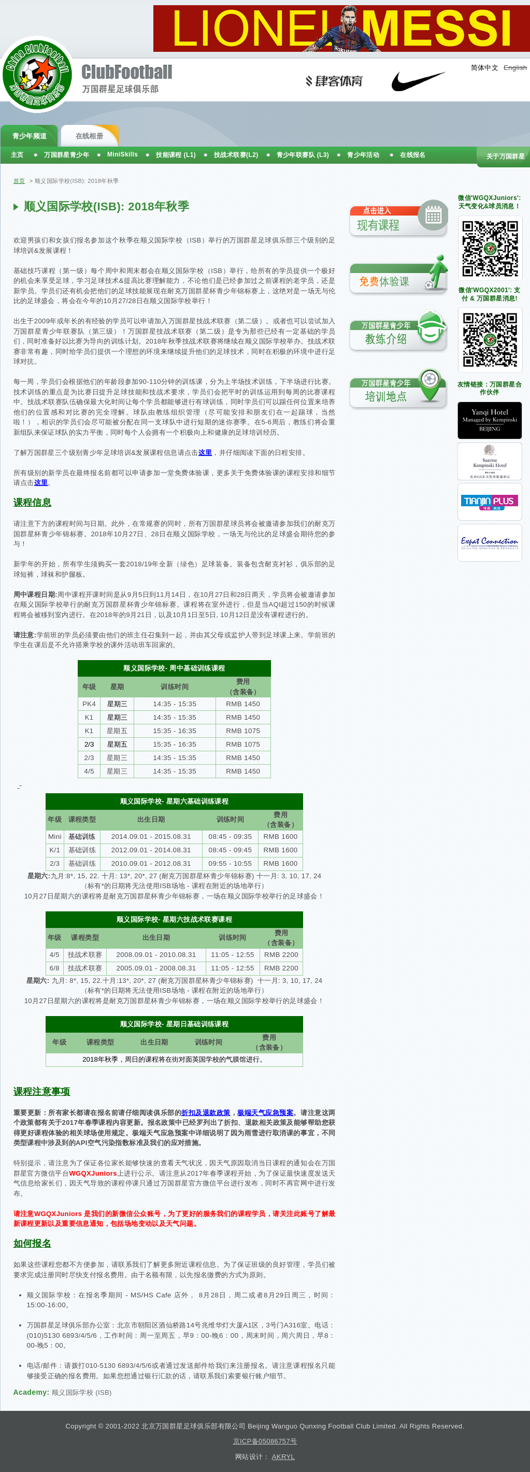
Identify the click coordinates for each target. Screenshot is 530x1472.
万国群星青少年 (66, 155)
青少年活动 (363, 155)
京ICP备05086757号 (265, 1441)
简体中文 (485, 68)
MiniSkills (122, 154)
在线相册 (90, 136)
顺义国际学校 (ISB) (82, 1392)
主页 (17, 155)
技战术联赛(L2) (236, 155)
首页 (19, 181)
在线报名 (413, 155)
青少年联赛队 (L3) (303, 155)
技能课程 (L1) (176, 155)
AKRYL (283, 1457)
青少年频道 (29, 136)
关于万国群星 (505, 156)
